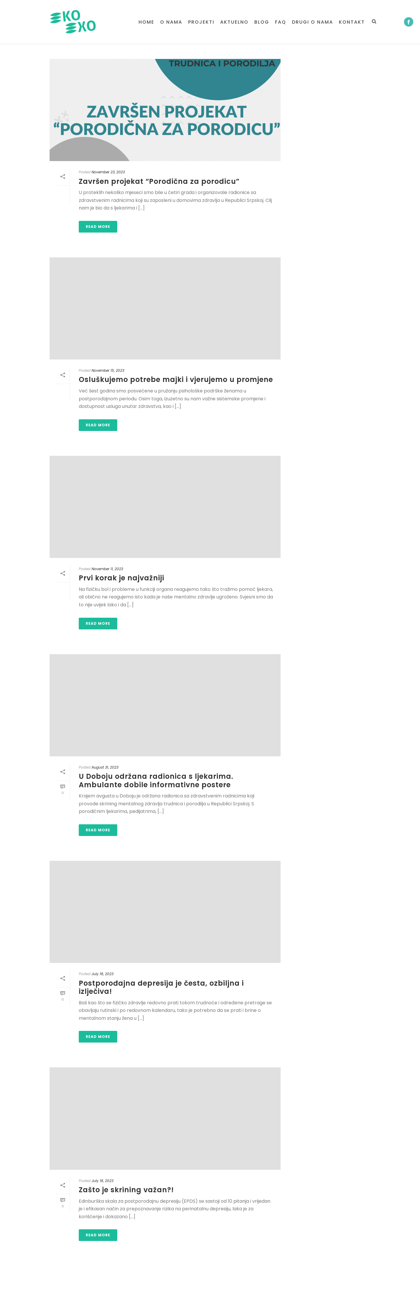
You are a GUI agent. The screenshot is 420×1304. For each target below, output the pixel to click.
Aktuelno (234, 22)
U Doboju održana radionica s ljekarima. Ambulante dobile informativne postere (156, 780)
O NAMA (171, 22)
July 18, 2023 (102, 973)
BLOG (261, 22)
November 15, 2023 (108, 370)
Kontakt (352, 22)
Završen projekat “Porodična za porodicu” (159, 181)
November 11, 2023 (107, 568)
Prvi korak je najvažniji (121, 578)
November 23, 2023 (108, 172)
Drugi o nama (312, 22)
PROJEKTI (201, 22)
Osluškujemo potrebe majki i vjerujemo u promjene (176, 379)
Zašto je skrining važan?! (126, 1190)
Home (146, 22)
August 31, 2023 (105, 767)
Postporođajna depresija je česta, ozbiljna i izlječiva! (161, 987)
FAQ (280, 22)
